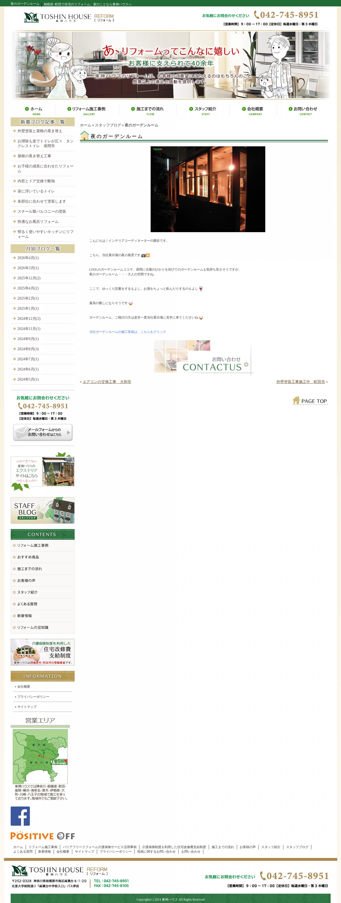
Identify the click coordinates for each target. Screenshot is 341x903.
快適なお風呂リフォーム (38, 222)
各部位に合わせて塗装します (42, 201)
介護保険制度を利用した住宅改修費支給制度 (174, 847)
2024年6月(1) (28, 369)
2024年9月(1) (28, 339)
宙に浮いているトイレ (36, 191)
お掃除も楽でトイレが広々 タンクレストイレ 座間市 (46, 143)
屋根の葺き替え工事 (34, 156)
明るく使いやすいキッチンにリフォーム (46, 234)
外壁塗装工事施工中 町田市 (300, 382)
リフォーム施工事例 (43, 847)
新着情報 (44, 851)
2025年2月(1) (28, 298)
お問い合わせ (190, 851)
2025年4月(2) (28, 288)
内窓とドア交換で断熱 (36, 181)
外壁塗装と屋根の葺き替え (40, 131)
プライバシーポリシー (33, 697)
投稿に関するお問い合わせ (156, 851)
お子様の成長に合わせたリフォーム (46, 168)
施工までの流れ (223, 847)
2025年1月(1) (28, 309)
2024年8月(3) (28, 349)
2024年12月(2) (29, 319)
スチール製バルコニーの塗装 (42, 211)
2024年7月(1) (28, 359)
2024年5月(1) (28, 379)
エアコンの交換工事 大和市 (107, 382)
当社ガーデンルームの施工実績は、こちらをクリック (127, 332)
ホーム (85, 125)
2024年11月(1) (29, 329)
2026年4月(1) (28, 258)
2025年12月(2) (29, 278)
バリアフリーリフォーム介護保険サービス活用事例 (100, 847)
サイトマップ (27, 707)
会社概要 (23, 686)
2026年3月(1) (28, 268)
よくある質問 (23, 851)
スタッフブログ (108, 125)
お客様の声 (248, 847)
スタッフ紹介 (270, 847)
